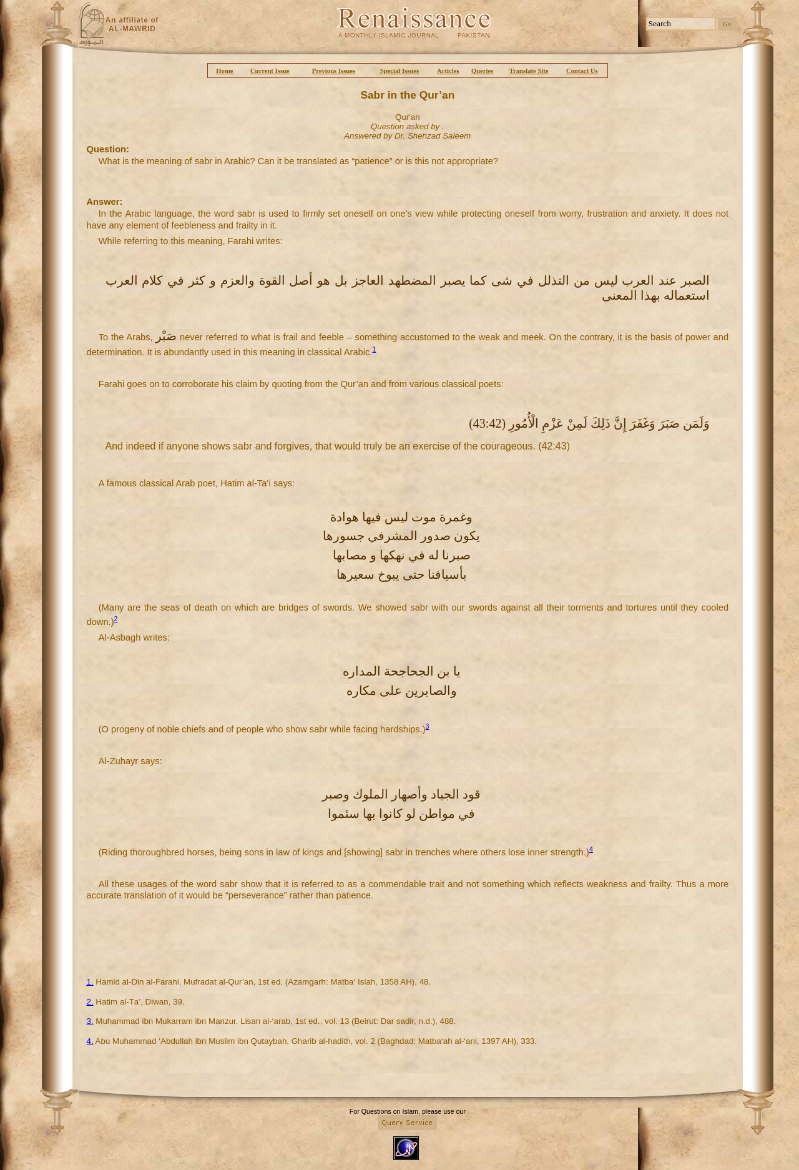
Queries (482, 70)
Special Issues (399, 70)
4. (90, 1041)
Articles (448, 70)
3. (90, 1021)
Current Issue (270, 70)
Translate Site (529, 70)
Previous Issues (333, 70)
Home (224, 70)
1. (90, 981)
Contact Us (582, 70)
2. (90, 1001)
